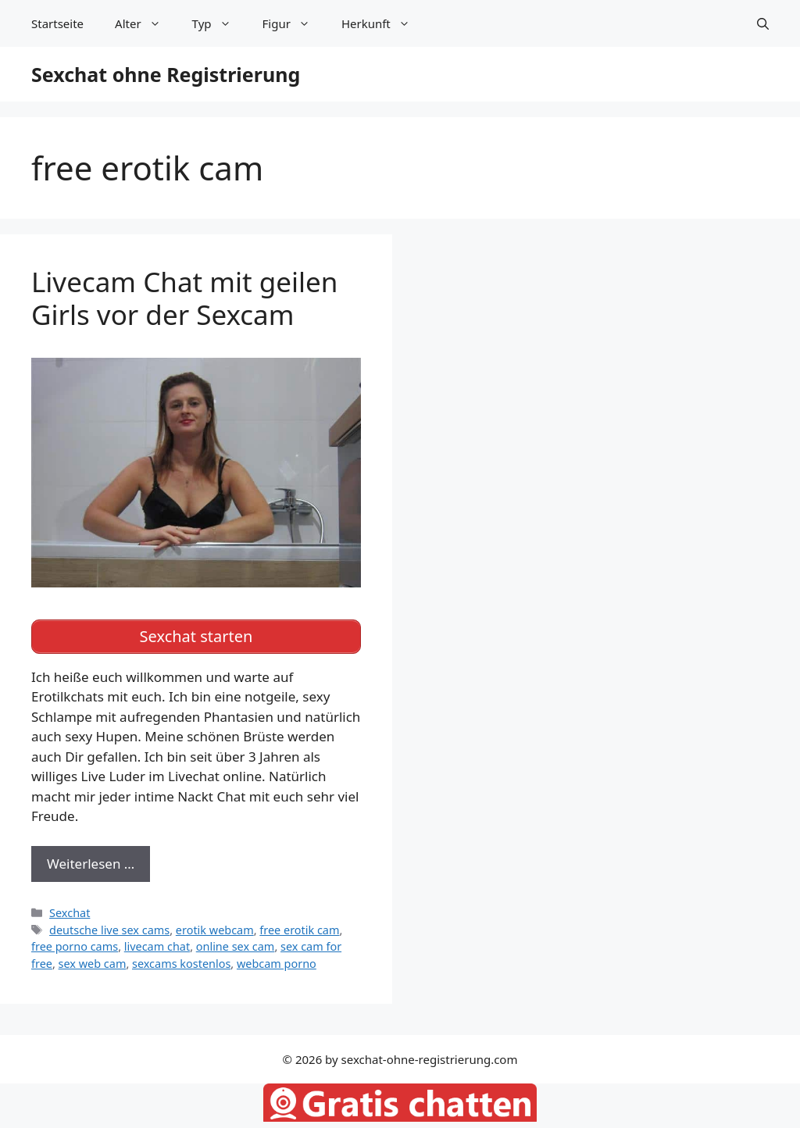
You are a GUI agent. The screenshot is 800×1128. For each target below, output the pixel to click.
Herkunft (383, 23)
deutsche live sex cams (109, 930)
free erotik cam (299, 930)
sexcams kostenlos (181, 963)
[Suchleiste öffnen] (762, 23)
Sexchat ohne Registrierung (165, 74)
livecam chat (157, 946)
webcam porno (276, 963)
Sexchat (69, 912)
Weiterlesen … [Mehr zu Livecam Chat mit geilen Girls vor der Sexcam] (90, 864)
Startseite (57, 23)
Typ (219, 23)
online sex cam (235, 946)
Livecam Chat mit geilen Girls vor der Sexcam (184, 298)
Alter (146, 23)
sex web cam (93, 963)
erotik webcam (215, 930)
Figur (294, 23)
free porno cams (74, 946)
